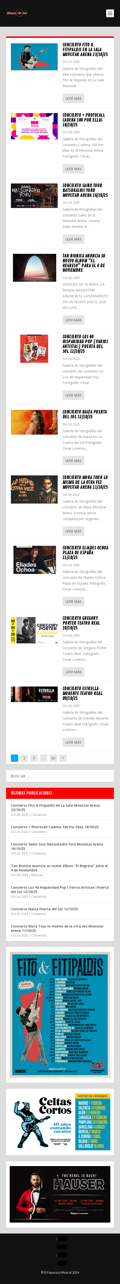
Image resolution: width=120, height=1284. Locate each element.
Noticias (36, 875)
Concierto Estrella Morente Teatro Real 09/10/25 (83, 693)
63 (53, 758)
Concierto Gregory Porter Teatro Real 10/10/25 (81, 623)
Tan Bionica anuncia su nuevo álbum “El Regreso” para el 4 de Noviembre (84, 263)
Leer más (73, 98)
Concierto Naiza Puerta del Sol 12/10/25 (85, 414)
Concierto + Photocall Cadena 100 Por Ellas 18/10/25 (84, 120)
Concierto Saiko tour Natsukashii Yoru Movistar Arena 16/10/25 (85, 190)
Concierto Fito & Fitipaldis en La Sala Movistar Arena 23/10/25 (85, 49)
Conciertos (38, 815)
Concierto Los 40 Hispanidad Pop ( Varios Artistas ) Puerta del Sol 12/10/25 (85, 344)
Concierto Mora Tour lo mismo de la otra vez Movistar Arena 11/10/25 (85, 482)
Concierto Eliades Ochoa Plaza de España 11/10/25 (85, 552)
